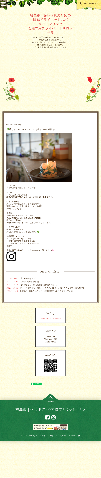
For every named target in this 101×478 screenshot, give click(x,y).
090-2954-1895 (89, 3)
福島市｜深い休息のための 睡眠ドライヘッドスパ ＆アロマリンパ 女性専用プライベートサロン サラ (50, 24)
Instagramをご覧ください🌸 (42, 250)
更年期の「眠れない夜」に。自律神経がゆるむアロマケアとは (46, 291)
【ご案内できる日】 (28, 278)
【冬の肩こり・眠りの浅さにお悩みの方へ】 (39, 285)
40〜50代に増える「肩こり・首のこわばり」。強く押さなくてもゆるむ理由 (52, 288)
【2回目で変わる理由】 (30, 282)
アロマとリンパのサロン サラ (41, 435)
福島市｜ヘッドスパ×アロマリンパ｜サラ (50, 409)
